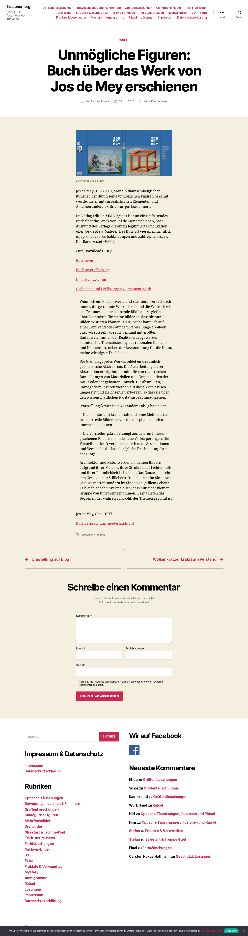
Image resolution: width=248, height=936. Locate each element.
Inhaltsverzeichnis (91, 279)
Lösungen (147, 17)
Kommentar (84, 615)
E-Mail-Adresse (136, 648)
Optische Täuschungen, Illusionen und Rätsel (178, 814)
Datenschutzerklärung (192, 17)
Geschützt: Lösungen (193, 856)
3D (194, 12)
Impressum (165, 17)
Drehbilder (65, 12)
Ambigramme (115, 17)
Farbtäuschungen (152, 12)
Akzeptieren (231, 931)
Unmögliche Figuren (169, 7)
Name (80, 648)
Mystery (96, 17)
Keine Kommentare (155, 101)
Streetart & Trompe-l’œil (92, 12)
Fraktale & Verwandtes (71, 17)
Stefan (134, 831)
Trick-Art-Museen (125, 12)
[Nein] (244, 931)
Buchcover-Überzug (92, 270)
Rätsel (132, 17)
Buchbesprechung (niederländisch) (105, 523)
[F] (176, 750)
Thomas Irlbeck (100, 101)
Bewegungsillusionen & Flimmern (99, 7)
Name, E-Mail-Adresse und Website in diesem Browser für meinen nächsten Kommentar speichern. (121, 683)
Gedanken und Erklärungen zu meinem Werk (113, 289)
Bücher (123, 40)
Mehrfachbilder (197, 7)
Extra (203, 12)
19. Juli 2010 (126, 101)
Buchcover (85, 260)
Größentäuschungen (138, 7)
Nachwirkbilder (178, 12)
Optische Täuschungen (57, 7)
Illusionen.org (18, 7)
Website (80, 665)
